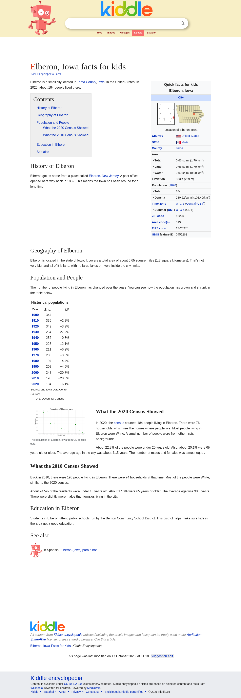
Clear (174, 23)
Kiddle (34, 691)
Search (182, 23)
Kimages (125, 32)
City (181, 97)
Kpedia (138, 32)
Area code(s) (160, 222)
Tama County (86, 82)
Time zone (159, 203)
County (157, 148)
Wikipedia (37, 688)
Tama (179, 148)
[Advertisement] (120, 48)
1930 (35, 332)
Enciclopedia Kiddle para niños (124, 691)
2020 (172, 185)
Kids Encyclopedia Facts (46, 73)
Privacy (76, 691)
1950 (35, 343)
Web (99, 32)
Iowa (185, 142)
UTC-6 (180, 203)
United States (190, 135)
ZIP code (158, 216)
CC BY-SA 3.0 (73, 683)
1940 (35, 337)
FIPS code (159, 228)
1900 (35, 315)
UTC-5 (180, 209)
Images (111, 32)
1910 (35, 320)
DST (171, 209)
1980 (35, 361)
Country (157, 135)
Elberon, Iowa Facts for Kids (50, 646)
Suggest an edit (162, 656)
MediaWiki (93, 688)
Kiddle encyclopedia (68, 634)
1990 (35, 366)
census (119, 423)
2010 (35, 378)
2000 (35, 372)
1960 (35, 349)
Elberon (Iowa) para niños (78, 550)
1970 (35, 355)
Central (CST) (195, 203)
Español (151, 32)
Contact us (92, 691)
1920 (35, 326)
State (155, 142)
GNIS (155, 234)
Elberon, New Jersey (103, 176)
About (62, 691)
